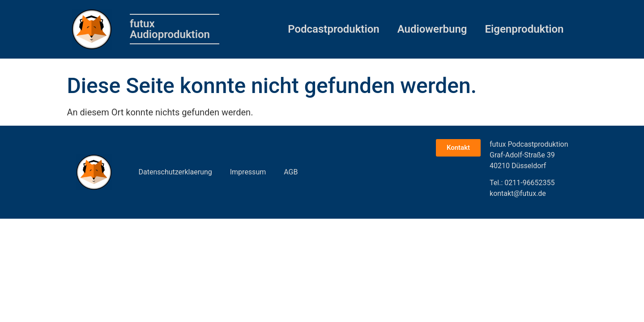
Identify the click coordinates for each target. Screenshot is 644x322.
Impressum (248, 172)
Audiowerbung (432, 29)
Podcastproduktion (333, 29)
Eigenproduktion (524, 29)
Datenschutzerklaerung (175, 172)
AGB (291, 172)
